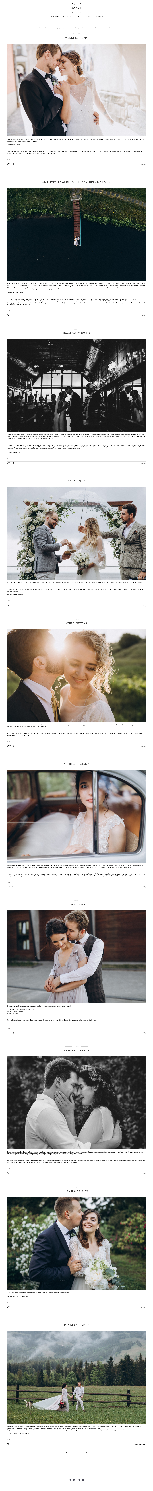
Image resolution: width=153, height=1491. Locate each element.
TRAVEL (78, 26)
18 (86, 1465)
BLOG (88, 26)
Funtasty (20, 607)
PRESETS (67, 26)
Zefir (19, 465)
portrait (52, 40)
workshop (94, 40)
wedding (70, 40)
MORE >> (9, 172)
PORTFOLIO (54, 26)
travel (103, 40)
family (77, 40)
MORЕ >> (9, 471)
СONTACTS (98, 26)
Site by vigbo (76, 1486)
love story (85, 40)
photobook (110, 40)
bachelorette (43, 40)
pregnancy (60, 40)
